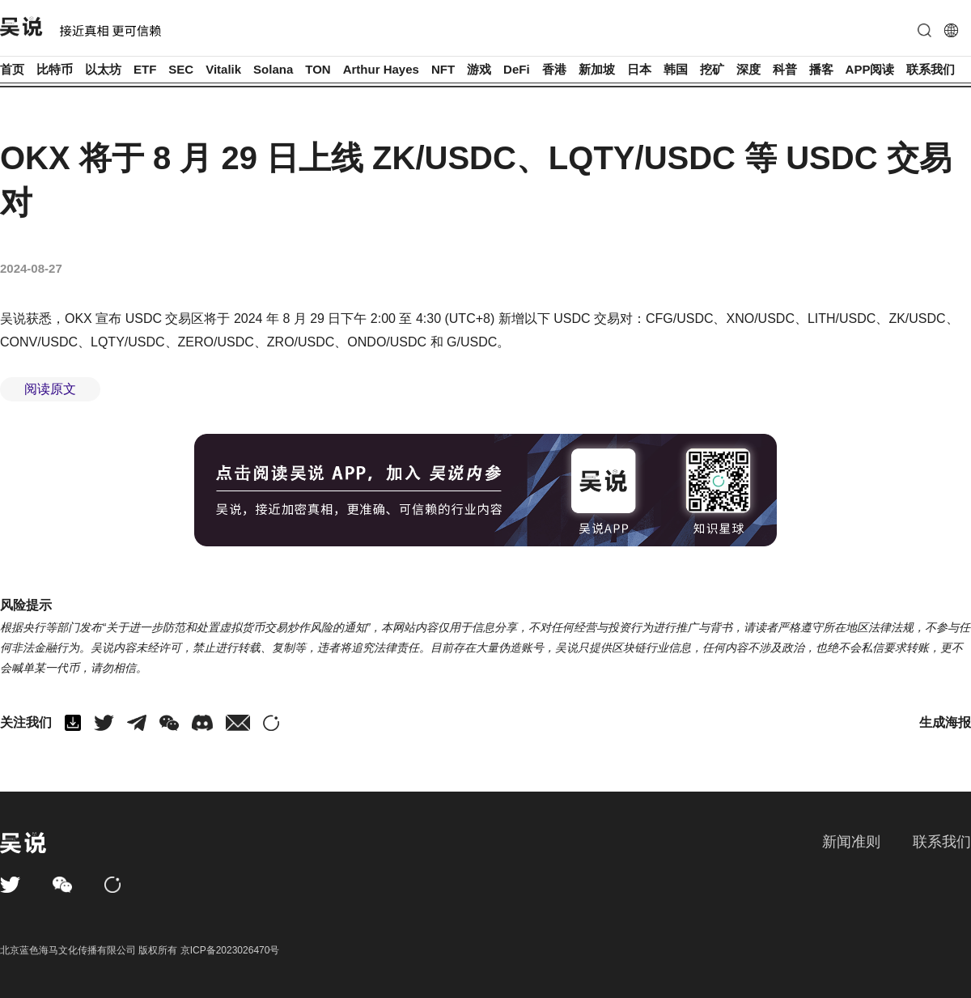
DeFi (516, 69)
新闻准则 (851, 842)
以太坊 (103, 69)
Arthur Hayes (381, 69)
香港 (554, 69)
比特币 (54, 69)
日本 (639, 69)
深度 (748, 69)
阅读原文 (50, 389)
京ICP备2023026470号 (230, 950)
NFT (443, 69)
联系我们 (930, 69)
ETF (145, 69)
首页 (12, 69)
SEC (180, 69)
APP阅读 (870, 69)
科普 (785, 69)
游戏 (479, 69)
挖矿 (712, 69)
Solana (273, 69)
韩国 (676, 69)
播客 (821, 69)
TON (317, 69)
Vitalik (223, 69)
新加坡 (597, 69)
